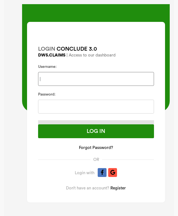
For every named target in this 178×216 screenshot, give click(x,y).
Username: (47, 67)
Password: (46, 94)
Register (118, 188)
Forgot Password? (96, 148)
